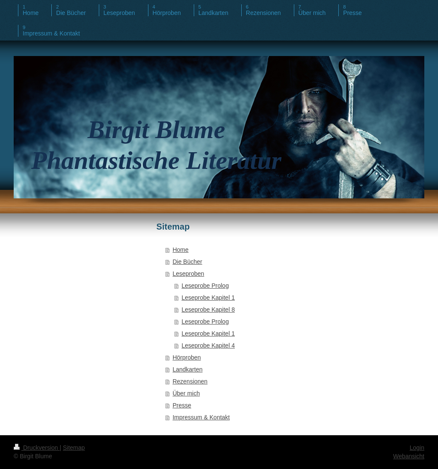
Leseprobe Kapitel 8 (208, 309)
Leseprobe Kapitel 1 (208, 297)
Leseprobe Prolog (205, 285)
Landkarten (187, 369)
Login (417, 447)
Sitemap (74, 447)
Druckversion (36, 447)
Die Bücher (187, 261)
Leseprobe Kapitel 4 (208, 345)
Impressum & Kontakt (201, 417)
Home (180, 249)
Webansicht (408, 456)
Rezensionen (189, 381)
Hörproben (186, 357)
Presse (181, 405)
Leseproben (188, 273)
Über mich (186, 393)
